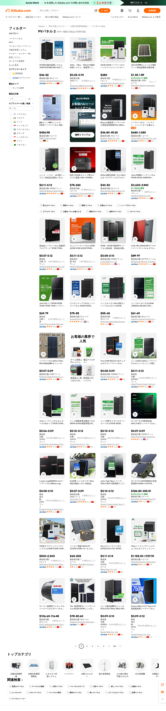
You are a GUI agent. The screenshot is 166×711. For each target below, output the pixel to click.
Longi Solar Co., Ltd (108, 261)
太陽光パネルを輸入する (70, 211)
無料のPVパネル (114, 211)
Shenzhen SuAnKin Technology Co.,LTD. (82, 564)
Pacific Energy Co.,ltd (109, 377)
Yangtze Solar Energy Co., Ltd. (52, 266)
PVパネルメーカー (17, 699)
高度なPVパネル (16, 686)
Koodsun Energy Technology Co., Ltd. (52, 509)
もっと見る (14, 65)
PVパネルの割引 (53, 692)
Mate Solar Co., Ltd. (108, 569)
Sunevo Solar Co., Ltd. (109, 444)
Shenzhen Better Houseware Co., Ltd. (144, 85)
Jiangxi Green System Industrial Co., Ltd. (113, 83)
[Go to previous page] (75, 646)
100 (114, 646)
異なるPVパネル (47, 205)
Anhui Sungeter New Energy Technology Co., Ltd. (113, 321)
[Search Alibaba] (66, 10)
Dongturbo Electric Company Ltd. (144, 261)
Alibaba (41, 26)
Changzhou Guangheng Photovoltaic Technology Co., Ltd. (52, 444)
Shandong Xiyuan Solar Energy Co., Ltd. (52, 564)
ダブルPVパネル (47, 211)
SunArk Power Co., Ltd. (140, 634)
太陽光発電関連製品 (79, 26)
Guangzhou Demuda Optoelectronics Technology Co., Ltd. (82, 193)
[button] (96, 10)
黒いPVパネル (93, 692)
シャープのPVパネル (126, 205)
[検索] (104, 10)
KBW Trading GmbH (47, 138)
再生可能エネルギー (57, 26)
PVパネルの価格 (36, 686)
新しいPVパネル (115, 686)
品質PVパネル (135, 692)
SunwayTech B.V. (77, 319)
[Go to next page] (120, 646)
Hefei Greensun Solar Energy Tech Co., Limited (52, 191)
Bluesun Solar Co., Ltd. (110, 138)
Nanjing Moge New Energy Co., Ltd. (82, 266)
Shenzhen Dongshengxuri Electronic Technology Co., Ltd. (144, 499)
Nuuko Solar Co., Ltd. (109, 632)
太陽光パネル (135, 686)
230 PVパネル (133, 211)
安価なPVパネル (104, 205)
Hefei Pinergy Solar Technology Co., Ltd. (52, 324)
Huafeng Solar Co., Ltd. (141, 196)
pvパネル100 (15, 692)
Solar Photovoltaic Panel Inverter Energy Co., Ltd (144, 437)
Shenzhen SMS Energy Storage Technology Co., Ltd (82, 86)
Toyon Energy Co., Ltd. (79, 444)
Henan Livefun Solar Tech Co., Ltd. (113, 504)
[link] (162, 684)
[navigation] (21, 336)
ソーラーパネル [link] (98, 26)
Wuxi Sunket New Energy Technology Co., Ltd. (113, 191)
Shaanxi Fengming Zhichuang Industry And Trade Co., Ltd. (82, 622)
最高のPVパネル (93, 211)
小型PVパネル (56, 686)
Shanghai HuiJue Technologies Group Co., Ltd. (144, 562)
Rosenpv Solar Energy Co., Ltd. (52, 377)
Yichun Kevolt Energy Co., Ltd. (144, 138)
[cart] (130, 11)
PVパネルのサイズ (76, 686)
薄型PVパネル (66, 205)
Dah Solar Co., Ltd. (77, 499)
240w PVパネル (34, 692)
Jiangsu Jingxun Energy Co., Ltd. (52, 81)
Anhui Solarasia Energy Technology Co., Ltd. (52, 624)
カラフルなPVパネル (114, 692)
